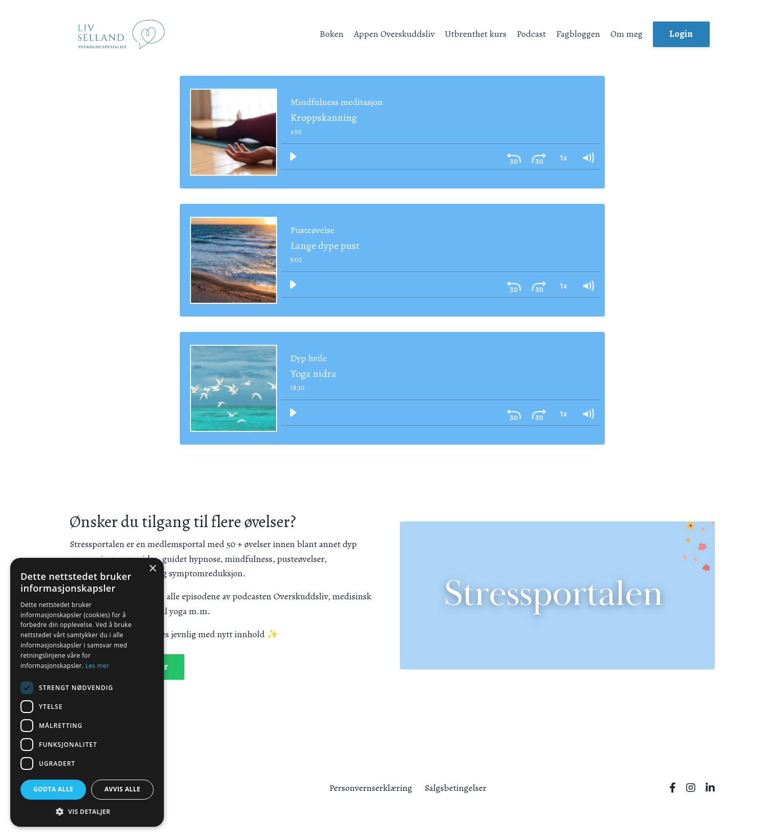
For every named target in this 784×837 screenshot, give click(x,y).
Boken (330, 34)
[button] (87, 811)
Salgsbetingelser (455, 787)
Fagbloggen (578, 34)
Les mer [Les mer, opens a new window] (98, 665)
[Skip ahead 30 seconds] (538, 156)
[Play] (293, 156)
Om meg (626, 34)
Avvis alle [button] (122, 789)
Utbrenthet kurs (475, 34)
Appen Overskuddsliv (393, 34)
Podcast (530, 34)
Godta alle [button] (53, 789)
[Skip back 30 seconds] (514, 156)
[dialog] (87, 692)
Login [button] (681, 34)
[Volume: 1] (588, 156)
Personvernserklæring (370, 787)
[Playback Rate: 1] (563, 156)
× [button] (152, 569)
